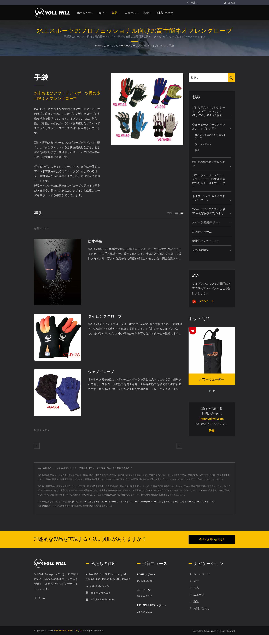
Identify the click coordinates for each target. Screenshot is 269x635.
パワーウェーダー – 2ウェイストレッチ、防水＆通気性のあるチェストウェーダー (208, 181)
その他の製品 (200, 250)
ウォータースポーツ (149, 501)
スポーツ (175, 501)
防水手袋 (95, 241)
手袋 (171, 45)
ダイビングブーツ (80, 501)
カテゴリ (109, 45)
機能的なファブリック (206, 240)
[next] (179, 446)
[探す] (188, 2)
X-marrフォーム (202, 231)
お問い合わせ (164, 13)
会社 (103, 13)
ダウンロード (202, 301)
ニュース (131, 13)
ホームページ (85, 13)
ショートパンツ (207, 501)
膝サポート (94, 501)
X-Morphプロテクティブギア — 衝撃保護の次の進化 (208, 211)
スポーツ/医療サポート (206, 222)
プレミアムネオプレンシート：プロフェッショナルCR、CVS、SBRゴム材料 (208, 111)
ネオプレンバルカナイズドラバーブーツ (208, 198)
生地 (182, 501)
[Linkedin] (44, 598)
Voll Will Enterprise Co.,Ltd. (68, 630)
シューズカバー (192, 501)
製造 (147, 13)
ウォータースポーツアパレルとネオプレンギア (141, 45)
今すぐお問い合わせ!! (211, 539)
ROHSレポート (146, 574)
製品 (116, 13)
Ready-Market (227, 630)
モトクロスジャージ (47, 506)
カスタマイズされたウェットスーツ (210, 136)
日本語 (231, 2)
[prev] (37, 446)
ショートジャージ (109, 501)
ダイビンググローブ (105, 316)
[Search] (206, 2)
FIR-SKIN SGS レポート (152, 605)
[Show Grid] (176, 212)
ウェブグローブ (101, 371)
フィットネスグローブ (128, 501)
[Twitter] (39, 598)
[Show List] (181, 212)
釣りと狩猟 (164, 501)
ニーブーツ (144, 590)
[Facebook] (36, 598)
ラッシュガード (203, 144)
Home (98, 45)
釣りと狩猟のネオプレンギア (208, 163)
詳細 (211, 431)
